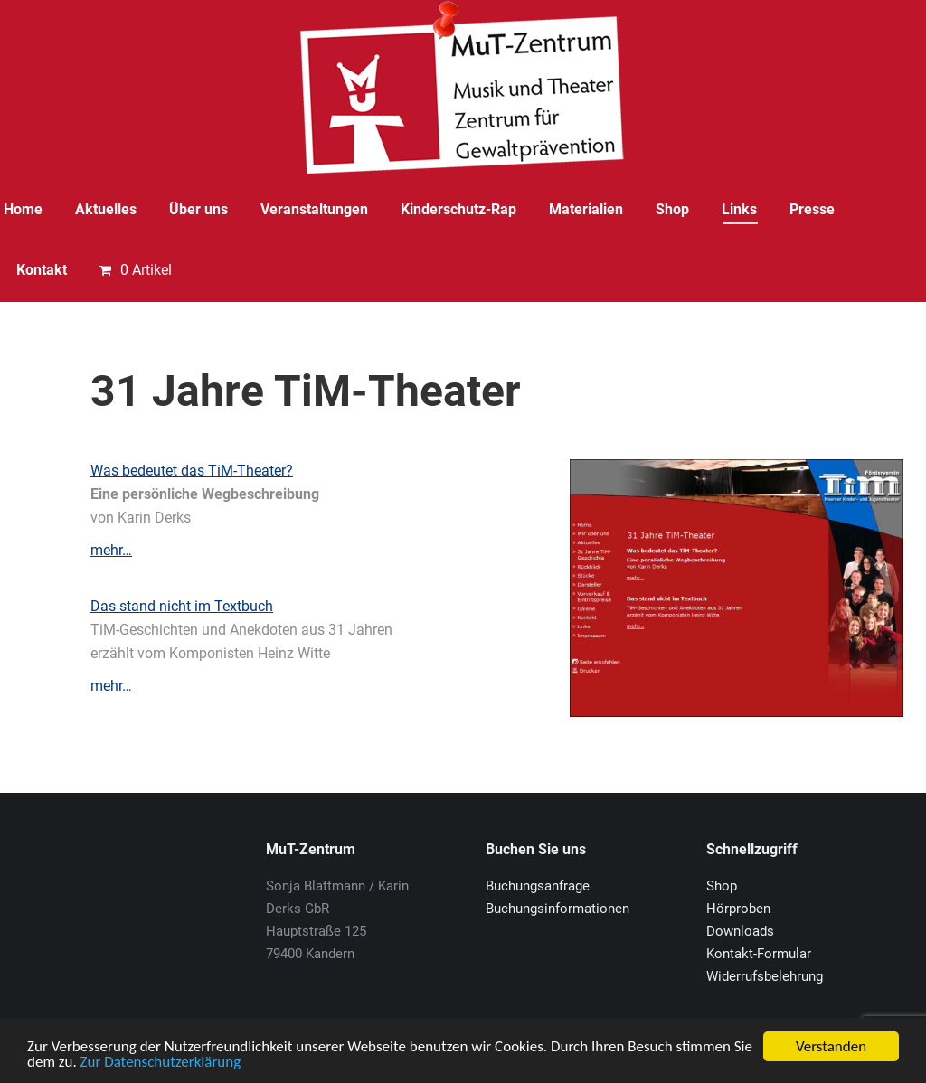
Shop (721, 886)
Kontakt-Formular (758, 954)
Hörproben (738, 908)
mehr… (111, 550)
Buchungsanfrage (538, 886)
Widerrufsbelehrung (764, 976)
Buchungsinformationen (557, 908)
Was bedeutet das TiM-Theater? (191, 470)
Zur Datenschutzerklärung (160, 1062)
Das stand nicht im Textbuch (181, 606)
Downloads (740, 931)
